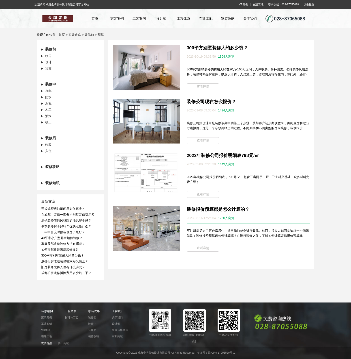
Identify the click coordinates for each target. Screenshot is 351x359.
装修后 (92, 330)
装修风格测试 (120, 330)
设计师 (161, 18)
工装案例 (139, 18)
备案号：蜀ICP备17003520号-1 (216, 352)
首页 (95, 18)
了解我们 (118, 311)
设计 (48, 62)
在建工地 (205, 18)
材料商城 (117, 336)
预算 (101, 35)
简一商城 (63, 343)
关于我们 (250, 18)
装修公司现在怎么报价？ (211, 101)
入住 (48, 151)
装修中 (92, 323)
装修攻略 (93, 336)
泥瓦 (48, 103)
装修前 (89, 35)
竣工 (48, 122)
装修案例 (47, 311)
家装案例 (117, 18)
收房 (48, 56)
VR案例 (45, 330)
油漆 (48, 116)
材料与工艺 (71, 317)
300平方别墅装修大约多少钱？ (217, 47)
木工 (48, 109)
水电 (48, 91)
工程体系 (183, 18)
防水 (48, 97)
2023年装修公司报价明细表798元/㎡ (223, 155)
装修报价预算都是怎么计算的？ (218, 209)
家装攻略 (228, 18)
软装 (48, 144)
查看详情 (203, 86)
